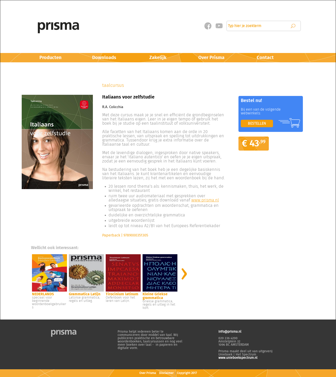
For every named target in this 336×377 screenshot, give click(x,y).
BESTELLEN (257, 123)
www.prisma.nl (205, 200)
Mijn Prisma (186, 26)
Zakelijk (157, 57)
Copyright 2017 (187, 373)
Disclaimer (166, 373)
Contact (265, 57)
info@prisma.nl (229, 331)
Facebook (208, 26)
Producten (50, 57)
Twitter (219, 26)
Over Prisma (211, 57)
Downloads (104, 57)
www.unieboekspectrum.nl (237, 357)
